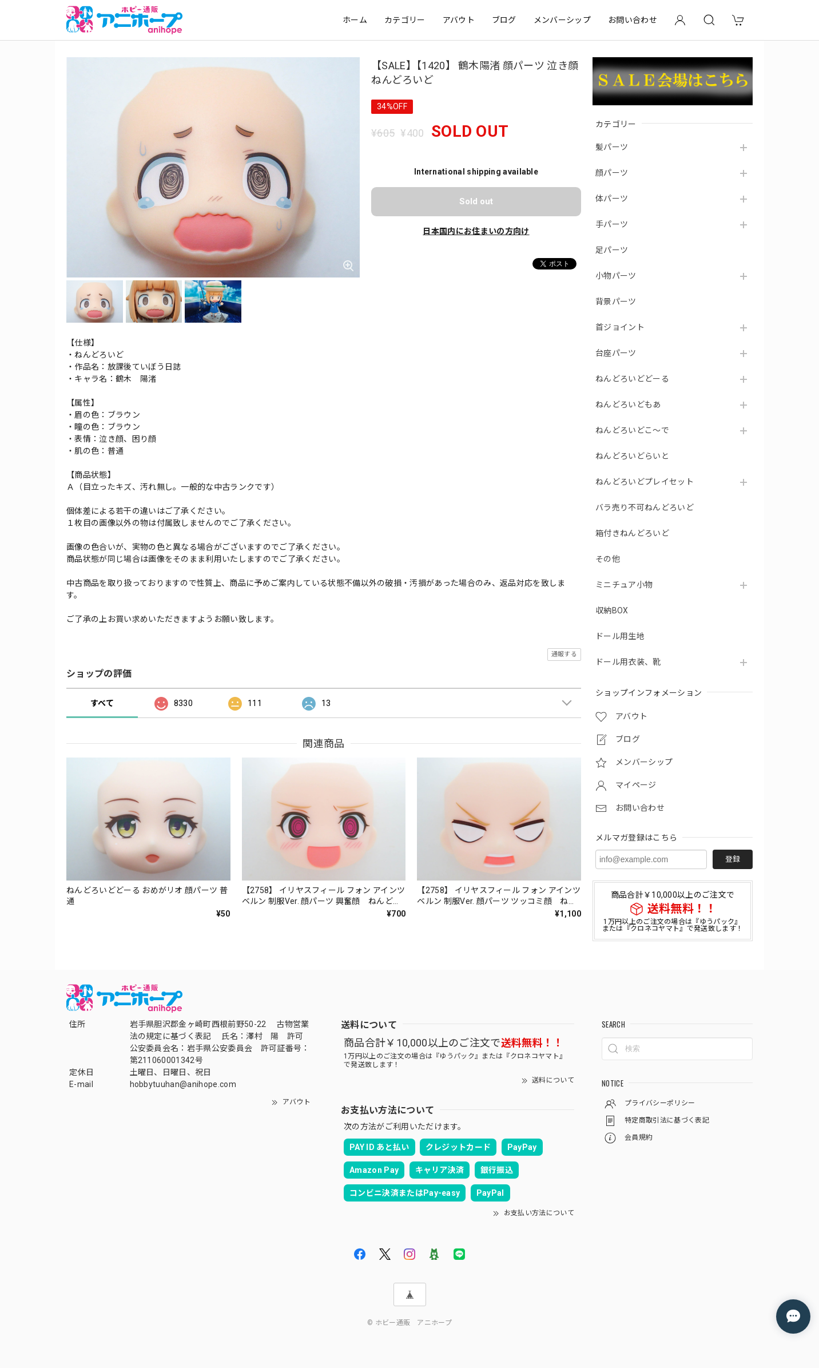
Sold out (476, 201)
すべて (102, 703)
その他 (607, 559)
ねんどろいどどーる (632, 378)
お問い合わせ (632, 20)
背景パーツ (616, 301)
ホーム (355, 20)
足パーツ (611, 250)
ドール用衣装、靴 (628, 662)
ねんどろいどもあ (628, 404)
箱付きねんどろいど (632, 533)
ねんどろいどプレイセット (644, 481)
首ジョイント (620, 327)
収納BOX (612, 610)
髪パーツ (611, 147)
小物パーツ (616, 275)
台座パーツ (616, 353)
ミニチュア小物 (624, 584)
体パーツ (611, 198)
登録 (732, 859)
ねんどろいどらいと (632, 456)
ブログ (504, 20)
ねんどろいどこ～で (632, 430)
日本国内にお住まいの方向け (476, 231)
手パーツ (611, 224)
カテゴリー (405, 20)
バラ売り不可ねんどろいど (644, 507)
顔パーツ (611, 172)
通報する (564, 654)
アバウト (459, 20)
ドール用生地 (620, 636)
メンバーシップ (562, 20)
